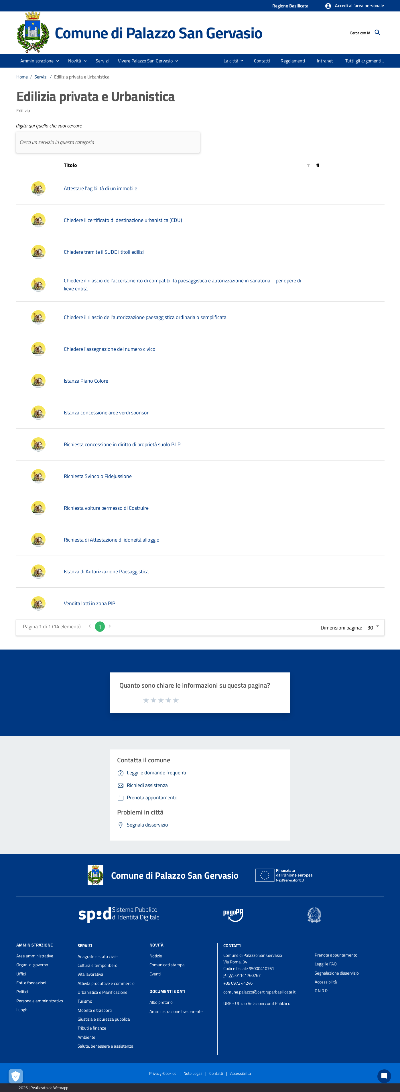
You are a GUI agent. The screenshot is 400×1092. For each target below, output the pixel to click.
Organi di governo (32, 964)
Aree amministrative (34, 956)
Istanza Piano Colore (86, 381)
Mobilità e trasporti (95, 1010)
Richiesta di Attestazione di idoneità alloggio (111, 540)
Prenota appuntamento (336, 955)
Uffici (21, 974)
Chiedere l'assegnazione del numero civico (109, 349)
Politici (22, 991)
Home (22, 76)
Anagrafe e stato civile (98, 956)
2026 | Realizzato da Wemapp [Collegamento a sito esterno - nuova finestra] (43, 1088)
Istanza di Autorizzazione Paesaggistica (106, 571)
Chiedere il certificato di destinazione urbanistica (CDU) (123, 220)
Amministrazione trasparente (176, 1011)
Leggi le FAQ (326, 964)
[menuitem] (228, 61)
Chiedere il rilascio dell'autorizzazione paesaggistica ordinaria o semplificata (145, 317)
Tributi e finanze (92, 1028)
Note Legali (193, 1073)
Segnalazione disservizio (337, 973)
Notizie (155, 956)
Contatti (232, 945)
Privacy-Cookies (162, 1073)
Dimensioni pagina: (341, 627)
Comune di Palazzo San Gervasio (158, 32)
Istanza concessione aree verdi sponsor (106, 412)
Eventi (155, 974)
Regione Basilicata (290, 5)
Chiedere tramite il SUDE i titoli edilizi (104, 252)
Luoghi (22, 1009)
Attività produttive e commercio (106, 983)
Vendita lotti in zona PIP (89, 603)
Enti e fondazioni (31, 982)
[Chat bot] (384, 1076)
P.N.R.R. (321, 990)
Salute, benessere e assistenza (105, 1046)
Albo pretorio (161, 1002)
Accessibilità (326, 982)
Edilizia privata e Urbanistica (81, 76)
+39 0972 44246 (238, 983)
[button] (354, 6)
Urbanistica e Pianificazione (102, 992)
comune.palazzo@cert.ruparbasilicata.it (259, 992)
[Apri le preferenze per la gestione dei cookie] (16, 1076)
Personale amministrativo (39, 1000)
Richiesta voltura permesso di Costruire (106, 508)
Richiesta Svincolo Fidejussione (98, 476)
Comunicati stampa (167, 964)
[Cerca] (377, 32)
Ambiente (86, 1037)
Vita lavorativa (90, 974)
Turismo (85, 1001)
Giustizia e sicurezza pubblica (104, 1019)
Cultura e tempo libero (97, 965)
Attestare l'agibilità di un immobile (100, 188)
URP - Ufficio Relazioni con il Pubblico (256, 1003)
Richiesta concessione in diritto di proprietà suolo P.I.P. (123, 444)
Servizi (41, 76)
